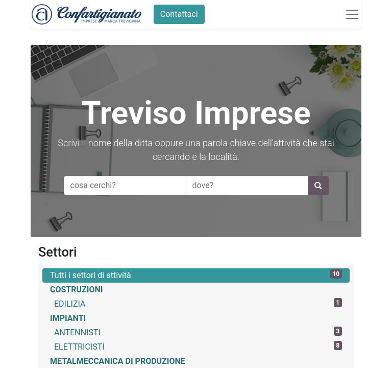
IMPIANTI (68, 318)
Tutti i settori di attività (196, 274)
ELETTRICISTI (198, 346)
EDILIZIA (198, 303)
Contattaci (178, 14)
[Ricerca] (318, 185)
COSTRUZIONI (76, 289)
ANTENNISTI (198, 332)
